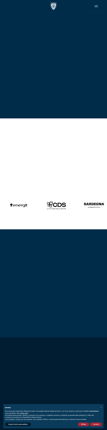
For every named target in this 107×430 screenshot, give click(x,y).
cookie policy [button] (24, 413)
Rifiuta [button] (83, 424)
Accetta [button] (96, 424)
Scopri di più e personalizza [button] (18, 424)
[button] (101, 407)
